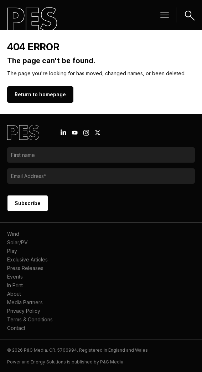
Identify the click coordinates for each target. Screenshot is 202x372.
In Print (15, 285)
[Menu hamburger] (164, 15)
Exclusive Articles (27, 259)
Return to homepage (40, 94)
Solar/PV (17, 242)
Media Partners (25, 302)
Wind (13, 234)
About (14, 294)
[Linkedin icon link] (63, 132)
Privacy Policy (23, 311)
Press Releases (25, 268)
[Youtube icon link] (75, 132)
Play (12, 251)
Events (15, 277)
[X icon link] (97, 133)
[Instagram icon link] (86, 132)
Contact (16, 328)
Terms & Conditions (30, 319)
